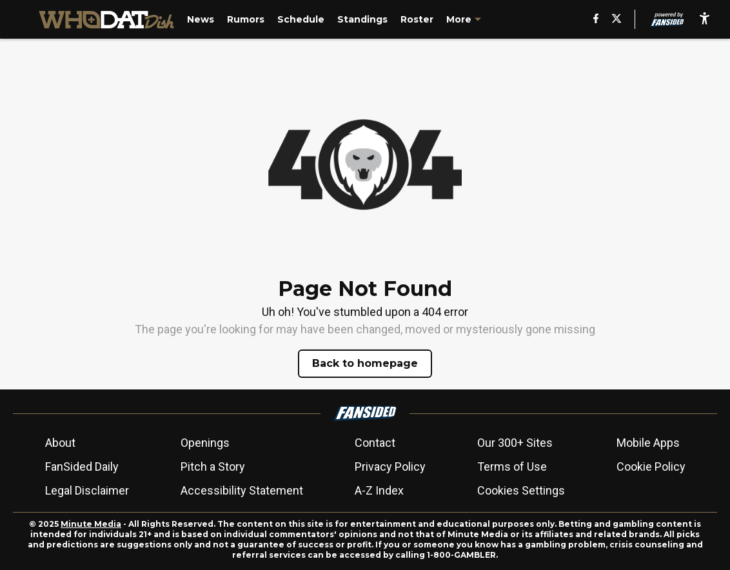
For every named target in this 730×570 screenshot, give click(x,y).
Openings (205, 442)
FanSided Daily (82, 466)
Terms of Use (512, 466)
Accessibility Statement (242, 490)
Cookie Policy (651, 466)
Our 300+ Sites (515, 442)
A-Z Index (379, 490)
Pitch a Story (213, 466)
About (60, 442)
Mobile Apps (648, 442)
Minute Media (91, 524)
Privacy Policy (390, 466)
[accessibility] (704, 19)
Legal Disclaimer (87, 490)
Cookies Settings (521, 490)
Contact (375, 442)
